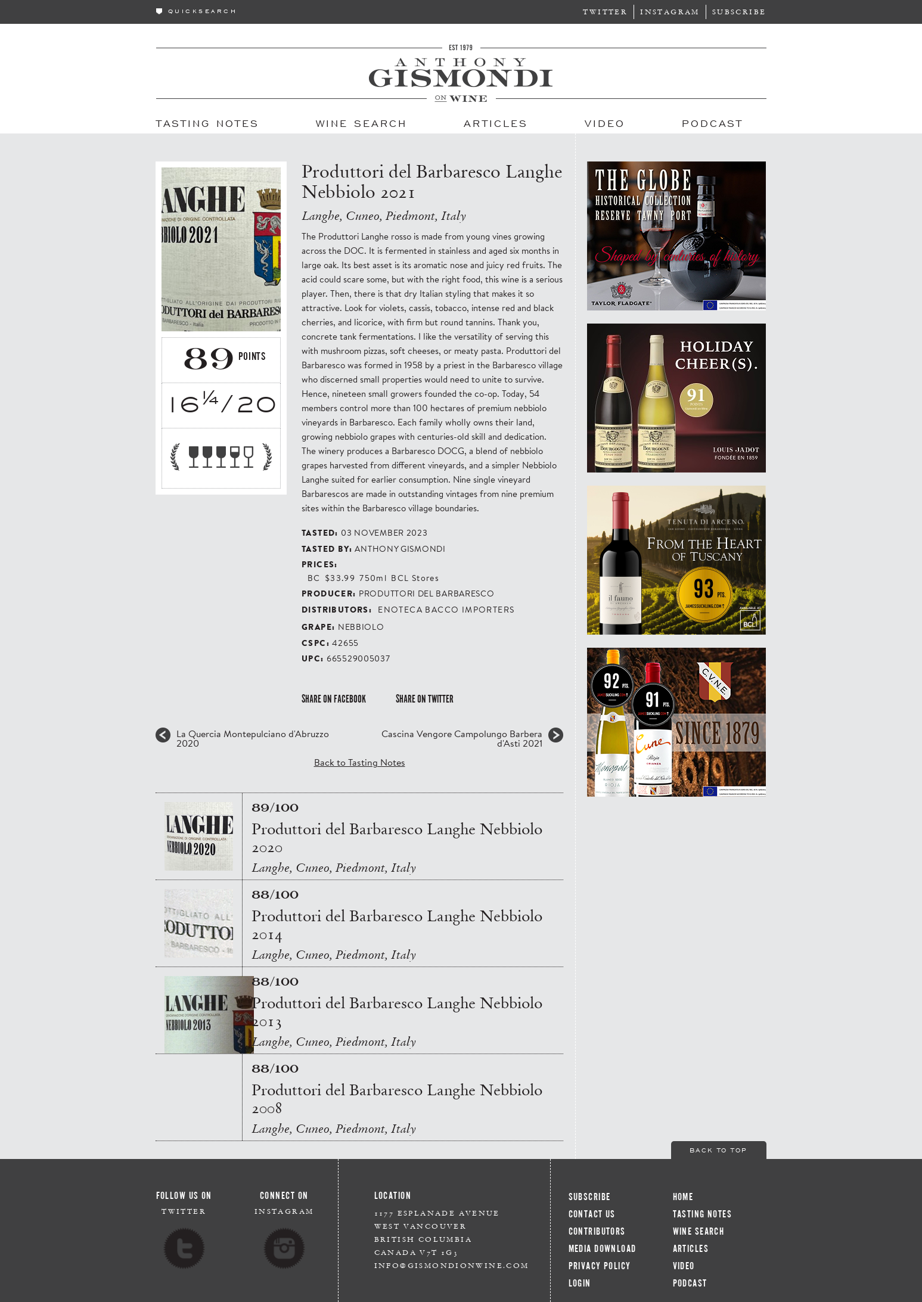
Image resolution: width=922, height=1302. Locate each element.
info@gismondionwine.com (451, 1265)
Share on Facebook (334, 699)
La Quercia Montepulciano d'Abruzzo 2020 (252, 738)
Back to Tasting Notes (359, 762)
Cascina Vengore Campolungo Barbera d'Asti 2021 (461, 738)
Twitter (605, 11)
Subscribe (739, 11)
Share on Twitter (425, 699)
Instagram (670, 11)
